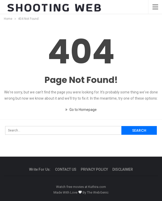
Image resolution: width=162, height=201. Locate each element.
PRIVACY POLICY (94, 169)
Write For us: (40, 169)
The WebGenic (98, 192)
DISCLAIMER (122, 169)
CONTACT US (65, 169)
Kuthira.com (97, 187)
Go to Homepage (81, 110)
